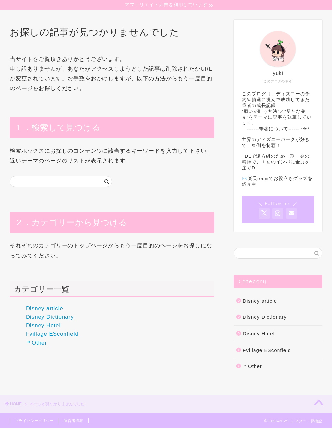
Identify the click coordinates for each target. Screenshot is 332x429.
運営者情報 (73, 421)
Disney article (44, 309)
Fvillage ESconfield (52, 334)
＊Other (36, 343)
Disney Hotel (43, 326)
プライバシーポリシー (34, 421)
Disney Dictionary (50, 318)
